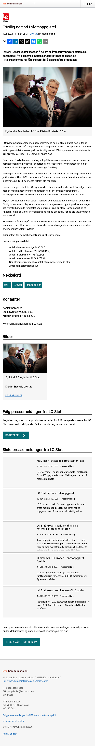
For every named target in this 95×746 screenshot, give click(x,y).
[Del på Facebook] (10, 42)
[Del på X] (21, 42)
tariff (7, 284)
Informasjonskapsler (13, 721)
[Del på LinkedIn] (15, 42)
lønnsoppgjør (33, 284)
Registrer (15, 435)
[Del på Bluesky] (33, 42)
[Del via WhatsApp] (39, 42)
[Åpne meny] (34, 4)
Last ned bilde (13, 395)
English (13, 733)
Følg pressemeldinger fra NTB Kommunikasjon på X (29, 715)
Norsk (6, 733)
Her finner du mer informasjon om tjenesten (25, 681)
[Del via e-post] (45, 42)
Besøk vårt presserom (21, 642)
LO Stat (34, 33)
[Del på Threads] (27, 42)
